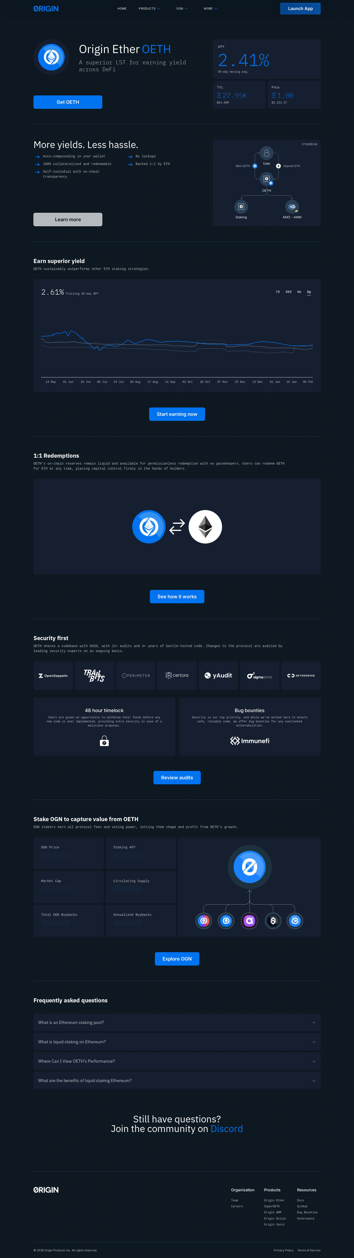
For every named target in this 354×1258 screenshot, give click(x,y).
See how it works (177, 596)
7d (278, 292)
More (211, 8)
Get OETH (68, 102)
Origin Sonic (274, 1225)
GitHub (302, 1207)
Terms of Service (309, 1250)
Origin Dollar (275, 1219)
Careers (237, 1207)
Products (150, 8)
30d (288, 292)
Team (234, 1201)
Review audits (177, 777)
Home (122, 8)
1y (309, 292)
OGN (182, 8)
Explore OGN (177, 959)
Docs (300, 1201)
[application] (177, 343)
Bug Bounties (307, 1213)
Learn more (68, 219)
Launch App (300, 8)
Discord (227, 1128)
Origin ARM (272, 1213)
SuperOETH (272, 1207)
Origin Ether (274, 1201)
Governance (305, 1219)
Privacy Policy (284, 1250)
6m (299, 292)
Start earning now (177, 414)
